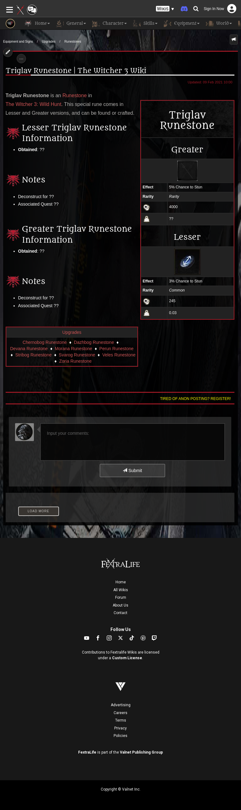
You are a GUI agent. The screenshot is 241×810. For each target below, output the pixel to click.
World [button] (219, 23)
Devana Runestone (29, 348)
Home (120, 582)
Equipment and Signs (18, 41)
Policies (120, 736)
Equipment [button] (182, 23)
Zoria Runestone (75, 361)
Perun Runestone (116, 348)
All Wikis (120, 590)
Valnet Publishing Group (141, 752)
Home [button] (37, 23)
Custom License (127, 658)
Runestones (72, 41)
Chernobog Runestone (45, 342)
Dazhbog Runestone (94, 342)
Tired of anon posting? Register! (195, 399)
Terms (120, 720)
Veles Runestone (119, 354)
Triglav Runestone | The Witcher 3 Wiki (76, 71)
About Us (120, 605)
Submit (132, 470)
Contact (120, 613)
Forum (120, 597)
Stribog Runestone (33, 354)
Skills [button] (145, 23)
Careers (120, 713)
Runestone (74, 95)
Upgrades (48, 41)
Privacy (120, 728)
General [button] (71, 23)
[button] (165, 8)
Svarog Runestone (77, 354)
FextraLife (87, 752)
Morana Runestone (73, 348)
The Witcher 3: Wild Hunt (34, 104)
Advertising (121, 705)
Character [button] (109, 23)
